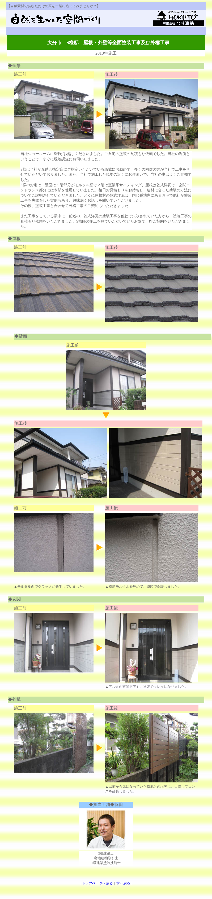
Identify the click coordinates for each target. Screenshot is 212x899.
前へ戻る (123, 883)
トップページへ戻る (97, 883)
